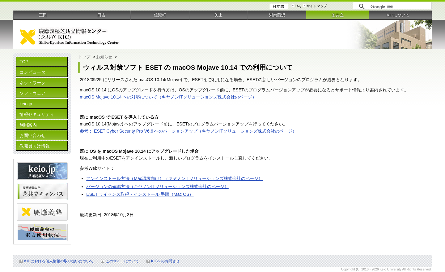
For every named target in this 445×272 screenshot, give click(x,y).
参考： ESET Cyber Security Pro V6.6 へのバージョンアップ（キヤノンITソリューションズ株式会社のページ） (188, 131)
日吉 (101, 15)
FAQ (298, 6)
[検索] (399, 7)
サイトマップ (317, 6)
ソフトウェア (32, 93)
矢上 (218, 15)
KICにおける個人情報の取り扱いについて (59, 261)
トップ (84, 57)
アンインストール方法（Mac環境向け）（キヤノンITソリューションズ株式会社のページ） (174, 178)
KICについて (398, 15)
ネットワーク (32, 82)
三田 (43, 15)
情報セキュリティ (36, 114)
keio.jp (25, 103)
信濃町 (160, 15)
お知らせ (104, 57)
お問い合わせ (32, 135)
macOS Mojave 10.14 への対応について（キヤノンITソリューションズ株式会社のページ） (168, 96)
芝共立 (338, 15)
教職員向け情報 (34, 145)
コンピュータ (32, 72)
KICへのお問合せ (165, 261)
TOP (23, 61)
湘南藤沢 (277, 15)
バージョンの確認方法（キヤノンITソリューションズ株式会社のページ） (157, 186)
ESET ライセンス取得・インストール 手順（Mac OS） (139, 194)
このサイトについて (122, 261)
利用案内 (28, 124)
